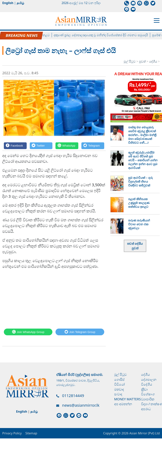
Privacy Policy (12, 433)
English (7, 3)
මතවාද (119, 389)
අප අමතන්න (123, 404)
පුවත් (142, 61)
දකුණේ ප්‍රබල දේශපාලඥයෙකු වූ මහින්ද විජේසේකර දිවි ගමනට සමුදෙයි (104, 35)
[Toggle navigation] (156, 20)
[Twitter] (41, 145)
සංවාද (118, 394)
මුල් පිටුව (130, 61)
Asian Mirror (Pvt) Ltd (144, 433)
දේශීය (153, 61)
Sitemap (31, 433)
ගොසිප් (119, 379)
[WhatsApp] (66, 145)
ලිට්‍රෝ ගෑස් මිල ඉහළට (37, 35)
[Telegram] (92, 145)
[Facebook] (15, 145)
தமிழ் (20, 3)
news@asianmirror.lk (80, 405)
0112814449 (73, 395)
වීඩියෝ (119, 384)
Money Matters (127, 399)
